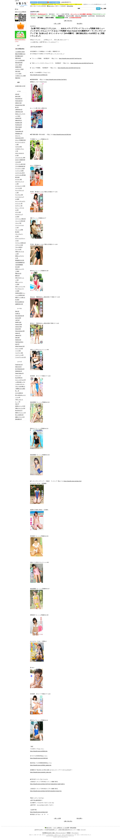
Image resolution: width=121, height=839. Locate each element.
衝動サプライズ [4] (19, 417)
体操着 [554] (18, 67)
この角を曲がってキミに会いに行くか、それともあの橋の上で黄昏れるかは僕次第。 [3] (20, 386)
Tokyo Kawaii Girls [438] (18, 128)
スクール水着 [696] (20, 60)
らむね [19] (18, 162)
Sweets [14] (18, 339)
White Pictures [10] (19, 346)
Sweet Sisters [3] (19, 373)
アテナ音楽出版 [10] (20, 166)
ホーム (16, 9)
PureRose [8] (18, 124)
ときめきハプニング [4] (19, 150)
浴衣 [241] (17, 71)
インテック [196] (19, 170)
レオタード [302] (19, 69)
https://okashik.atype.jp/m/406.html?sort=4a (69, 67)
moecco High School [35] (18, 327)
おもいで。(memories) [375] (19, 137)
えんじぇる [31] (19, 348)
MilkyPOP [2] (18, 120)
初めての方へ (50, 6)
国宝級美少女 (61, 15)
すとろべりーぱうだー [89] (20, 143)
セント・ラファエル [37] (19, 209)
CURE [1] (17, 313)
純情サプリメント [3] (20, 412)
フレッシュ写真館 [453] (19, 231)
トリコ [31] (18, 350)
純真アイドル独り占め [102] (20, 298)
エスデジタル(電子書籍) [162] (20, 176)
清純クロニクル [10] (20, 408)
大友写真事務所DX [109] (19, 265)
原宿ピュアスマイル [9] (19, 257)
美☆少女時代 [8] (19, 414)
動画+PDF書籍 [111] (20, 53)
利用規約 (69, 832)
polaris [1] (17, 333)
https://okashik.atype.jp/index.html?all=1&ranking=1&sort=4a (45, 791)
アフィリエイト (75, 832)
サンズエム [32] (19, 194)
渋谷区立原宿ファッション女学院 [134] (20, 294)
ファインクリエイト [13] (19, 226)
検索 (79, 8)
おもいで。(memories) (81, 15)
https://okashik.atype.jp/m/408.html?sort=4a (82, 63)
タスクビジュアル (100, 15)
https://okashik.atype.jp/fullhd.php (38, 74)
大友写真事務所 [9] (19, 262)
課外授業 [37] (18, 419)
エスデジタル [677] (20, 173)
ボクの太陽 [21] (19, 393)
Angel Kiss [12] (19, 364)
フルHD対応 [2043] (20, 51)
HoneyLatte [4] (18, 100)
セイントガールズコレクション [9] (20, 202)
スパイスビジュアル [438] (19, 198)
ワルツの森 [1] (18, 247)
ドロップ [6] (18, 223)
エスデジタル (91, 15)
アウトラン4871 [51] (20, 164)
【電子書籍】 (40, 17)
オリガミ (33, 17)
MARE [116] (18, 322)
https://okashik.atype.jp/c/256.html (62, 134)
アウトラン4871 (70, 15)
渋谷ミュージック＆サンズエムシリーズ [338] (20, 289)
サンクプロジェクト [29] (19, 191)
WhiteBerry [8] (18, 133)
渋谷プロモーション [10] (19, 279)
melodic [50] (18, 118)
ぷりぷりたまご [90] (20, 157)
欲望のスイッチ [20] (20, 406)
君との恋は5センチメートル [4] (20, 396)
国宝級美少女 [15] (19, 260)
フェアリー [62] (19, 353)
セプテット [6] (18, 205)
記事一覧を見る (68, 20)
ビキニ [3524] (18, 64)
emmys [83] (18, 318)
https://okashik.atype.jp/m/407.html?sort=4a (70, 58)
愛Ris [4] (17, 275)
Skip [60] (17, 337)
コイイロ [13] (18, 188)
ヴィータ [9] (18, 249)
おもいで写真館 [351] (20, 140)
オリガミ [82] (18, 179)
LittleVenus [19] (19, 111)
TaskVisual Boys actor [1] (19, 343)
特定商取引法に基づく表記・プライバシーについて (54, 832)
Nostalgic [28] (18, 122)
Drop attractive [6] (19, 315)
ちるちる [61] (18, 146)
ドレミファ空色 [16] (20, 221)
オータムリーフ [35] (20, 186)
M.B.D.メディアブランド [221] (20, 115)
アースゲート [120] (20, 168)
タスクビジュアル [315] (19, 215)
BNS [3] (17, 311)
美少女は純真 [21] (19, 301)
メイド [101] (18, 73)
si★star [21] (18, 335)
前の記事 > (80, 23)
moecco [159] (18, 324)
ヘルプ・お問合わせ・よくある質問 (61, 827)
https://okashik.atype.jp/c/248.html (39, 758)
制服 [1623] (18, 58)
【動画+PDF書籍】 (49, 17)
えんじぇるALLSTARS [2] (18, 376)
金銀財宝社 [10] (19, 304)
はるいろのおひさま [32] (19, 154)
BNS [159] (17, 96)
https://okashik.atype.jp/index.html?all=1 (56, 79)
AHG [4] (17, 94)
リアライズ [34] (19, 245)
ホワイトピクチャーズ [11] (20, 239)
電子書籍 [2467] (19, 56)
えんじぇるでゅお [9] (20, 380)
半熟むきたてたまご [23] (19, 252)
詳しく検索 (103, 8)
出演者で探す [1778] (20, 86)
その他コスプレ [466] (20, 75)
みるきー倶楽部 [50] (20, 159)
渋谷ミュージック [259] (19, 283)
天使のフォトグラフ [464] (19, 270)
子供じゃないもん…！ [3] (19, 400)
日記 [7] (17, 404)
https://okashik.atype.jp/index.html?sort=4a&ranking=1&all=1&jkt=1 (47, 784)
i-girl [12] (17, 320)
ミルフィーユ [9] (19, 355)
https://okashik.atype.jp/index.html (72, 481)
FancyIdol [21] (18, 98)
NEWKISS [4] (18, 371)
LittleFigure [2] (18, 109)
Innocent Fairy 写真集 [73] (20, 106)
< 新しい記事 (57, 23)
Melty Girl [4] (18, 366)
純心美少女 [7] (18, 410)
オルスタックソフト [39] (19, 182)
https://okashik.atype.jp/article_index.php (40, 772)
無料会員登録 (70, 6)
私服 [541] (17, 78)
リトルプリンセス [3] (20, 357)
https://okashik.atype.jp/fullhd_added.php (40, 765)
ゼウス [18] (18, 212)
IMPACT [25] (18, 103)
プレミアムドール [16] (19, 235)
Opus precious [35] (19, 331)
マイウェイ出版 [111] (20, 242)
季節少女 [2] (18, 273)
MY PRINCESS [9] (19, 369)
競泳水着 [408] (18, 62)
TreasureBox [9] (19, 131)
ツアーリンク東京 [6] (20, 218)
